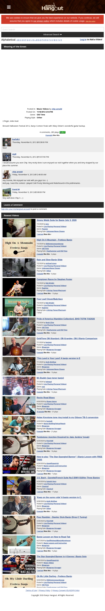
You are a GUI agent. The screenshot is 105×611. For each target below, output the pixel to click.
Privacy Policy (44, 590)
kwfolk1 (16, 139)
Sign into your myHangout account (15, 209)
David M (16, 189)
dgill (14, 154)
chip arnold (57, 109)
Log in (83, 39)
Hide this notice (90, 21)
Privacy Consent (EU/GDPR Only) (66, 590)
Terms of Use (31, 590)
